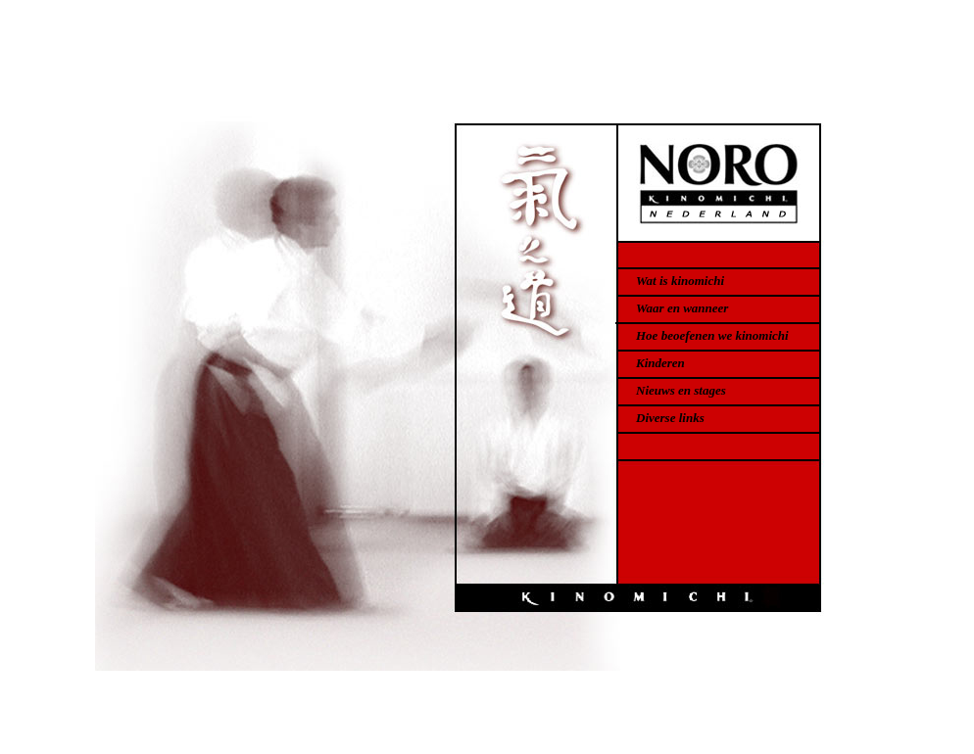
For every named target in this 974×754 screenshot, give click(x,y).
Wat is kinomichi (680, 280)
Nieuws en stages (681, 390)
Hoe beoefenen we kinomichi (712, 335)
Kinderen (660, 362)
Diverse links (670, 417)
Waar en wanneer (682, 308)
